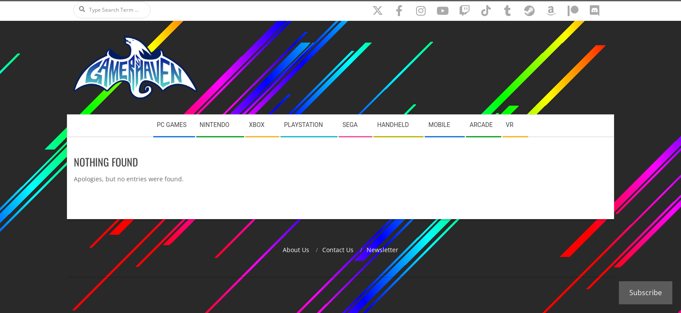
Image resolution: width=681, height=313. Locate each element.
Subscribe (645, 292)
